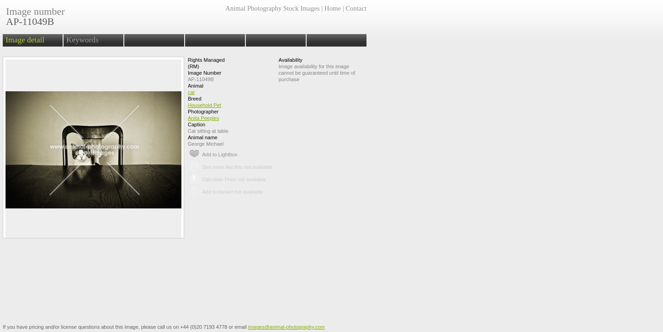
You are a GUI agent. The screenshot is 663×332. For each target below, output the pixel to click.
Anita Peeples (203, 118)
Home (333, 8)
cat (191, 92)
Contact (356, 8)
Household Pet (204, 105)
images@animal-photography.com (286, 327)
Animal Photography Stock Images (272, 8)
